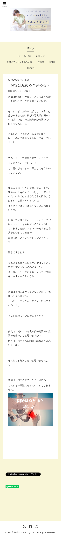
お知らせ (40, 56)
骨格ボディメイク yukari (23, 532)
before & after (24, 56)
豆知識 (52, 62)
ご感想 (41, 62)
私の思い (31, 68)
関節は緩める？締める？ (30, 85)
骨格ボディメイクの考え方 (19, 62)
